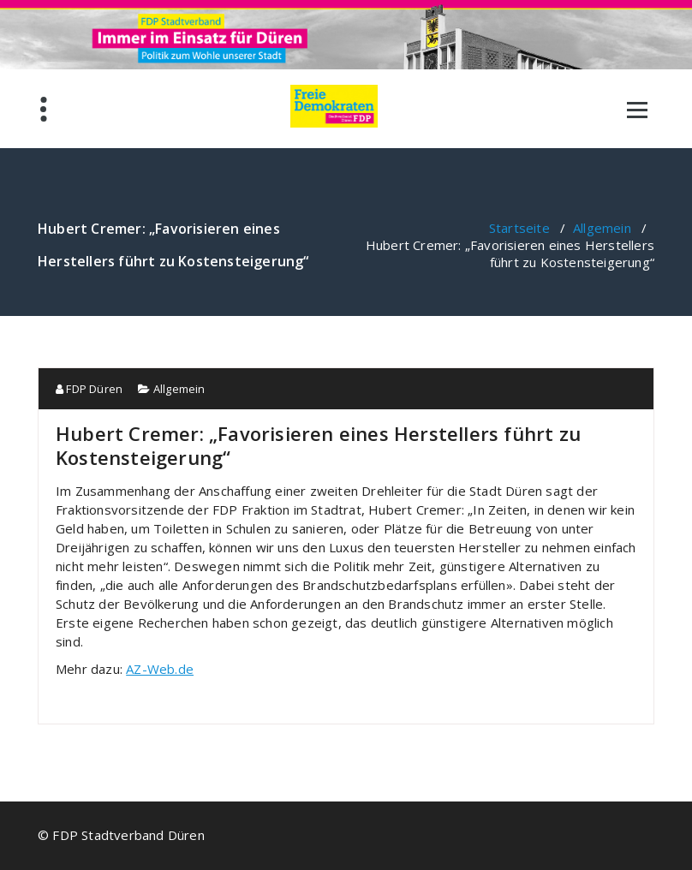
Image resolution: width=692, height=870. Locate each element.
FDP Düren (89, 388)
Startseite (519, 227)
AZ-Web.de (160, 668)
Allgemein (602, 227)
